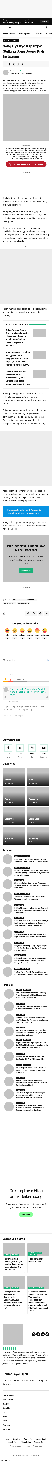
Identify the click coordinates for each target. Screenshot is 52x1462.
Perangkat (33, 799)
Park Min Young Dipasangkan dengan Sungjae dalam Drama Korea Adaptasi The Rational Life (13, 1264)
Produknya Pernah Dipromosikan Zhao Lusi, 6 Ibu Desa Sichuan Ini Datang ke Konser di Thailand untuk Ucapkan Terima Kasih (31, 923)
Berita (6, 40)
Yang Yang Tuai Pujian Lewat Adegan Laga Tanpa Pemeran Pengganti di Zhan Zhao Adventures (31, 1070)
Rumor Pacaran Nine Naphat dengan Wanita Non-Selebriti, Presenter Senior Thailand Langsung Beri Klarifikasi (30, 1107)
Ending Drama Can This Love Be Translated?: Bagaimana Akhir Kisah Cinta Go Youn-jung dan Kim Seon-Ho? (13, 1300)
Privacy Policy (14, 22)
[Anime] (14, 777)
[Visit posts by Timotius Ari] (6, 72)
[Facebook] (8, 751)
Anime (8, 779)
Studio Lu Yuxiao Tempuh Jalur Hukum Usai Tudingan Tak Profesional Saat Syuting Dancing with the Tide (32, 1020)
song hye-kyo (9, 603)
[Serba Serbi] (38, 816)
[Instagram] (32, 751)
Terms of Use (28, 22)
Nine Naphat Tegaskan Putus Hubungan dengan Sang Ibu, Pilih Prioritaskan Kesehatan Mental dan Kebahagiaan (30, 1095)
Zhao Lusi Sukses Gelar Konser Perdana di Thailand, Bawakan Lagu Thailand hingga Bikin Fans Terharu (31, 885)
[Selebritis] (14, 816)
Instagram (31, 600)
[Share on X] (13, 64)
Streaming (33, 838)
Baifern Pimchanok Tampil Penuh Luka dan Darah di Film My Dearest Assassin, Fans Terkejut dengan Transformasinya (30, 960)
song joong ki (23, 603)
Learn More (26, 1214)
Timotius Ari (17, 71)
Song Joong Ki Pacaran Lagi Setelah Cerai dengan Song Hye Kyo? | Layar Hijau (28, 692)
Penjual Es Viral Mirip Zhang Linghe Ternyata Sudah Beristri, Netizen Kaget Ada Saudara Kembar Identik (30, 948)
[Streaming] (38, 836)
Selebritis (9, 819)
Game (7, 799)
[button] (44, 21)
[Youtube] (43, 751)
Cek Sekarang (26, 570)
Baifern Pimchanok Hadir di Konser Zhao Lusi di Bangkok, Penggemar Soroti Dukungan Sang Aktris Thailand (31, 910)
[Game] (14, 796)
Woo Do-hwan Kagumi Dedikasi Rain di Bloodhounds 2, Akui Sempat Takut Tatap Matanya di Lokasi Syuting (18, 377)
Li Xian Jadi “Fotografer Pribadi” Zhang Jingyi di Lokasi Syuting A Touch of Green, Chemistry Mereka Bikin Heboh (31, 873)
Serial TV (14, 40)
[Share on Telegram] (22, 64)
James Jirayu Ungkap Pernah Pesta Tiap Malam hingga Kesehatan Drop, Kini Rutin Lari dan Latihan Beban (31, 1032)
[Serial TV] (14, 836)
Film (31, 779)
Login (46, 660)
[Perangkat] (38, 796)
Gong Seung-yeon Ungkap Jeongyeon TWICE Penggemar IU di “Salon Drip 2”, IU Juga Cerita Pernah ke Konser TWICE (18, 358)
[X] (20, 751)
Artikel (32, 1252)
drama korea (18, 600)
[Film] (38, 777)
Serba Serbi (34, 819)
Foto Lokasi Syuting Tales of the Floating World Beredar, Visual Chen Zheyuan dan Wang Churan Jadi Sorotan (31, 995)
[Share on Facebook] (9, 64)
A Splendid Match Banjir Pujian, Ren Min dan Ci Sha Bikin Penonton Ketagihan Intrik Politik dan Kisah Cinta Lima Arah (32, 1045)
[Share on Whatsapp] (18, 64)
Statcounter (5, 1460)
